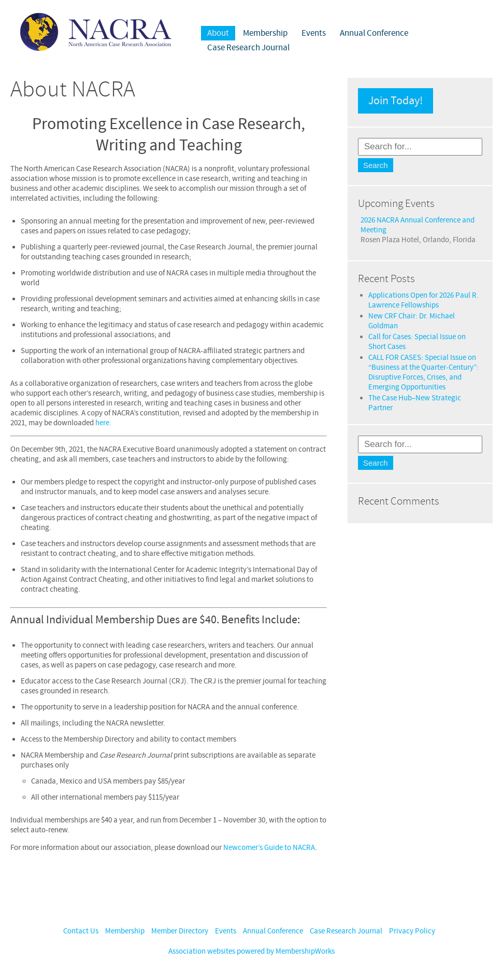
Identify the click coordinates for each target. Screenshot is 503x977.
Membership (265, 33)
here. (103, 423)
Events (313, 33)
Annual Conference (374, 33)
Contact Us (80, 931)
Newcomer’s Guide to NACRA (269, 848)
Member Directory (179, 931)
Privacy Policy (412, 931)
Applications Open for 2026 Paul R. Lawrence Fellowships (423, 300)
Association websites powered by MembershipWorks (251, 951)
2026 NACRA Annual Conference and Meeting (418, 225)
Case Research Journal (248, 47)
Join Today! (395, 100)
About (218, 33)
